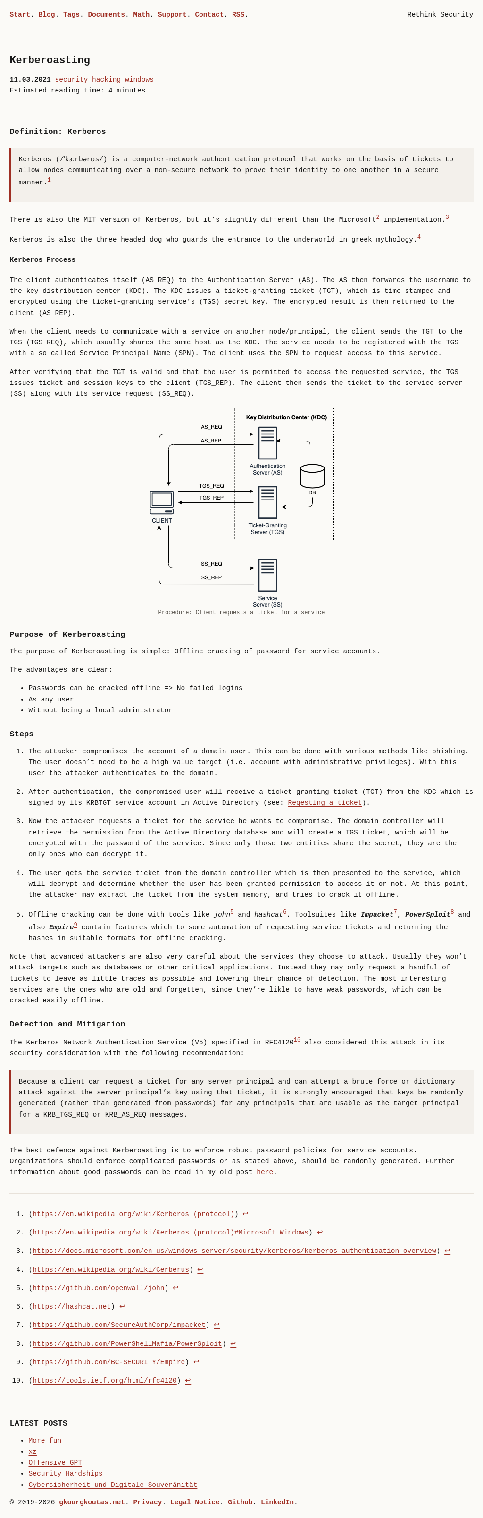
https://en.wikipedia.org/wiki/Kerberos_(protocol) (133, 1214)
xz (32, 1452)
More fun (44, 1440)
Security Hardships (65, 1473)
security (71, 79)
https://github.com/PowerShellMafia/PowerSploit (127, 1344)
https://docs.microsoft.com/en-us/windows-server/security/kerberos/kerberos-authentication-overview (234, 1251)
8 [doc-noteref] (452, 913)
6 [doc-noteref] (284, 913)
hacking (106, 79)
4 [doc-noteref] (419, 238)
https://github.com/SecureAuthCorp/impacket (119, 1325)
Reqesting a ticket (325, 803)
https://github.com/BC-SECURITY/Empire (109, 1362)
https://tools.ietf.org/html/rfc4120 (104, 1380)
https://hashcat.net (72, 1306)
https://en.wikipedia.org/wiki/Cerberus (111, 1270)
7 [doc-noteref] (395, 913)
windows (139, 79)
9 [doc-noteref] (75, 925)
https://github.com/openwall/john (98, 1288)
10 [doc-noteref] (297, 1040)
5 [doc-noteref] (231, 913)
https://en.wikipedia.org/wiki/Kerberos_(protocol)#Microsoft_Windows (170, 1232)
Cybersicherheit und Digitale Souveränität (112, 1485)
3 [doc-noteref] (447, 218)
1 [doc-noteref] (49, 180)
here (265, 1172)
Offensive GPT (55, 1463)
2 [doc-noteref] (377, 218)
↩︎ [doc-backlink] (245, 1214)
